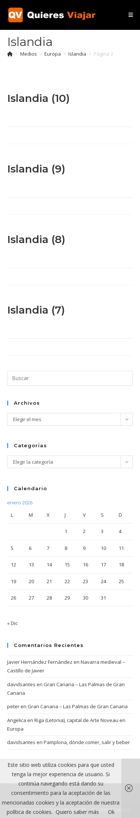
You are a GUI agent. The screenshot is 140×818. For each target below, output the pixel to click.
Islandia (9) (36, 168)
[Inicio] (10, 53)
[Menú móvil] (130, 14)
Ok (111, 811)
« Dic (12, 623)
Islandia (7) (36, 310)
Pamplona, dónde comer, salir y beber (87, 742)
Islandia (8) (36, 239)
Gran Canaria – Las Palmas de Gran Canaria (78, 706)
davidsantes (21, 684)
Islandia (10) (38, 98)
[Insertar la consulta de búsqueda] (70, 378)
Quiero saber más (77, 811)
